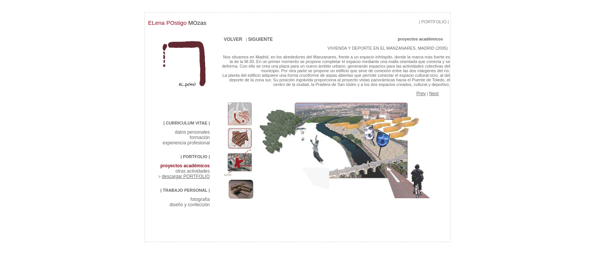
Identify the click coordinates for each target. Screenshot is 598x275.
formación (200, 137)
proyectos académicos (185, 165)
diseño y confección (190, 204)
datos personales (192, 132)
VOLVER (232, 39)
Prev (421, 93)
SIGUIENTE (273, 39)
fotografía (200, 199)
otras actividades (192, 171)
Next (434, 93)
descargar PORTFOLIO (186, 176)
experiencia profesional (186, 143)
